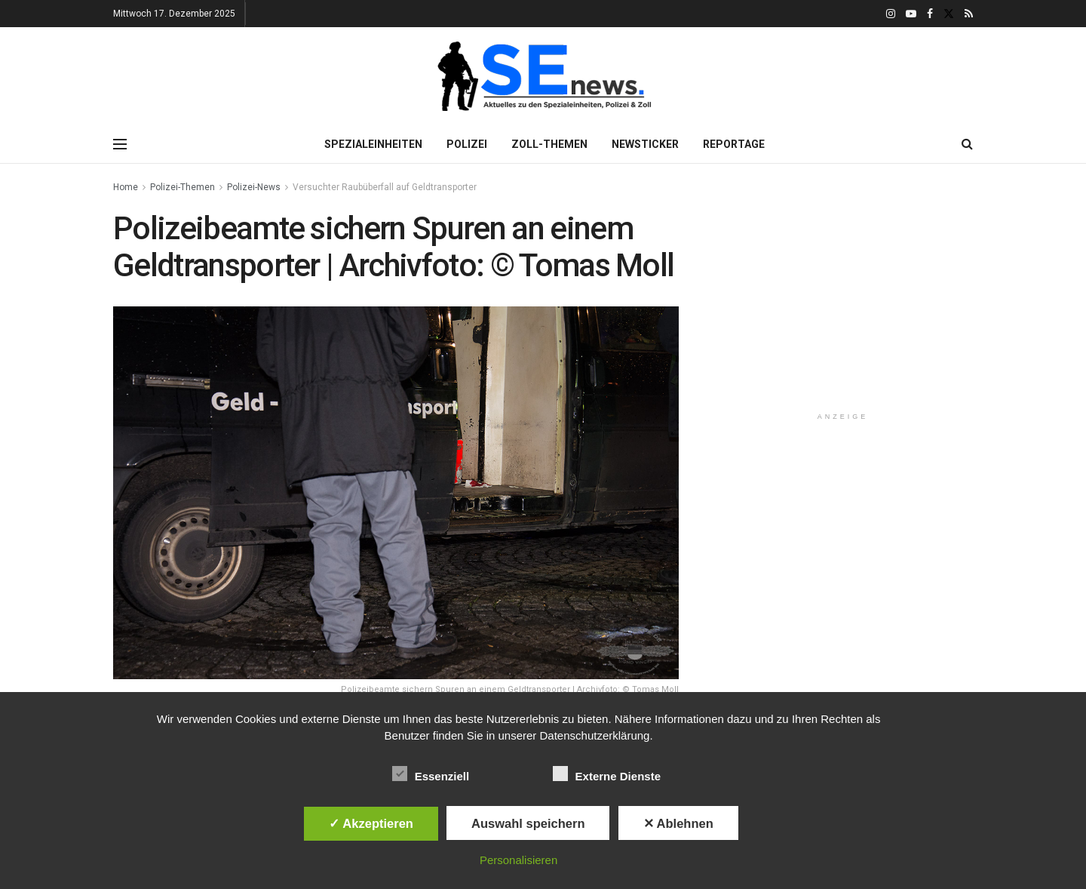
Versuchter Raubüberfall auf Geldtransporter (385, 187)
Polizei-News (254, 187)
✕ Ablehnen (678, 823)
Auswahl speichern (527, 823)
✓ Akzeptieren (371, 823)
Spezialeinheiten (373, 144)
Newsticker (645, 144)
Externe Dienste (607, 773)
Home (125, 187)
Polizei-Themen (182, 187)
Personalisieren (518, 860)
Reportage (734, 144)
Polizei (466, 144)
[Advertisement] (843, 305)
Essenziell (431, 773)
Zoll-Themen (549, 144)
